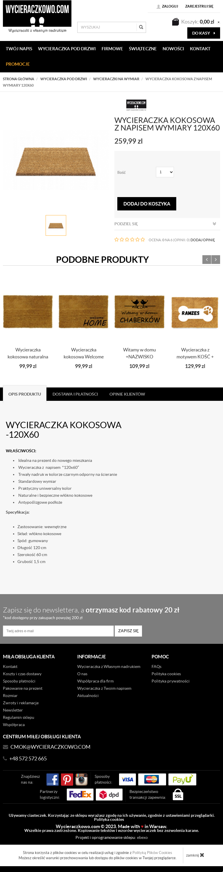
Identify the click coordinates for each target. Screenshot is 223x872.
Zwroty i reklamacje (21, 703)
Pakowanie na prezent (22, 688)
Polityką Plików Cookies (152, 852)
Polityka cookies (166, 673)
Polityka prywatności (171, 681)
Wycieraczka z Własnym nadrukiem (108, 666)
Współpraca (14, 724)
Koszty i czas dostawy (22, 673)
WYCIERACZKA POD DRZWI (67, 48)
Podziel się (165, 224)
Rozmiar (10, 695)
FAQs (156, 666)
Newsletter (13, 710)
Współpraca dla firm (95, 681)
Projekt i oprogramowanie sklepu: (111, 837)
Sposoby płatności (19, 681)
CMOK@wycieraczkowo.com (50, 747)
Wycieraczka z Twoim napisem (104, 688)
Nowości (173, 48)
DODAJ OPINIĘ (202, 240)
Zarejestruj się (199, 6)
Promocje (18, 64)
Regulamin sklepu (18, 717)
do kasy (203, 33)
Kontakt (10, 666)
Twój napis (19, 48)
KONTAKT (200, 48)
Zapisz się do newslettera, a (109, 613)
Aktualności (88, 695)
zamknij (195, 855)
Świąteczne (143, 48)
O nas (82, 673)
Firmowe (112, 48)
